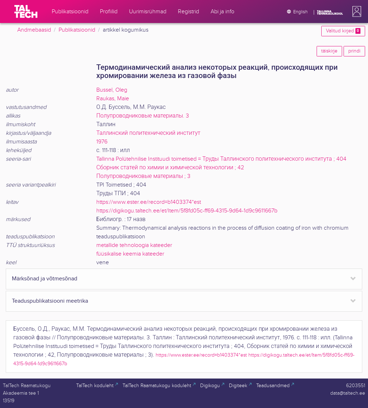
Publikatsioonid (77, 30)
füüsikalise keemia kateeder (130, 254)
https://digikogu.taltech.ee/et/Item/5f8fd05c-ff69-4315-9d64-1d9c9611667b (186, 210)
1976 (101, 141)
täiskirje (329, 51)
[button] (355, 11)
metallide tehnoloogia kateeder (134, 245)
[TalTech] (25, 11)
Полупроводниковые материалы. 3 (142, 116)
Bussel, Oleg (111, 90)
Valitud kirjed (343, 31)
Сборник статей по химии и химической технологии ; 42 (170, 167)
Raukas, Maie (112, 98)
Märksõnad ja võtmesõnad (44, 278)
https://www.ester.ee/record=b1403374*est (148, 202)
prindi (354, 51)
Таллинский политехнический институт (148, 133)
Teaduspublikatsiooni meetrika (50, 301)
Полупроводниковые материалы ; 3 (143, 176)
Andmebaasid (34, 30)
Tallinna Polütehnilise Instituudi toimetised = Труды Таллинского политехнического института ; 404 (221, 159)
